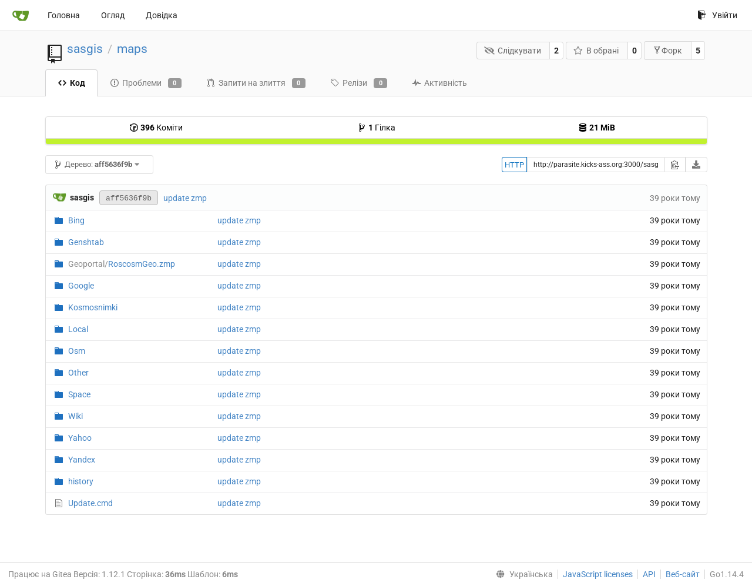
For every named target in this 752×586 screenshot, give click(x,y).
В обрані (596, 50)
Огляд (113, 15)
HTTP (514, 164)
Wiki (75, 416)
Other (78, 372)
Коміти (156, 127)
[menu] (522, 574)
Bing (76, 220)
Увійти (717, 15)
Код (71, 83)
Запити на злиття (256, 83)
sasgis (85, 49)
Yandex (81, 459)
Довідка (161, 15)
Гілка (376, 127)
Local (78, 329)
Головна (64, 15)
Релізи (358, 83)
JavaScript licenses (598, 574)
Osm (76, 351)
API (649, 574)
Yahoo (80, 438)
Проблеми (146, 83)
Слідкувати (512, 50)
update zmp (185, 198)
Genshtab (86, 242)
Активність (439, 83)
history (80, 481)
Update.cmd (90, 503)
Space (79, 394)
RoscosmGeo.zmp (121, 264)
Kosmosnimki (93, 307)
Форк (667, 50)
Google (81, 285)
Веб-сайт (683, 574)
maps (132, 49)
